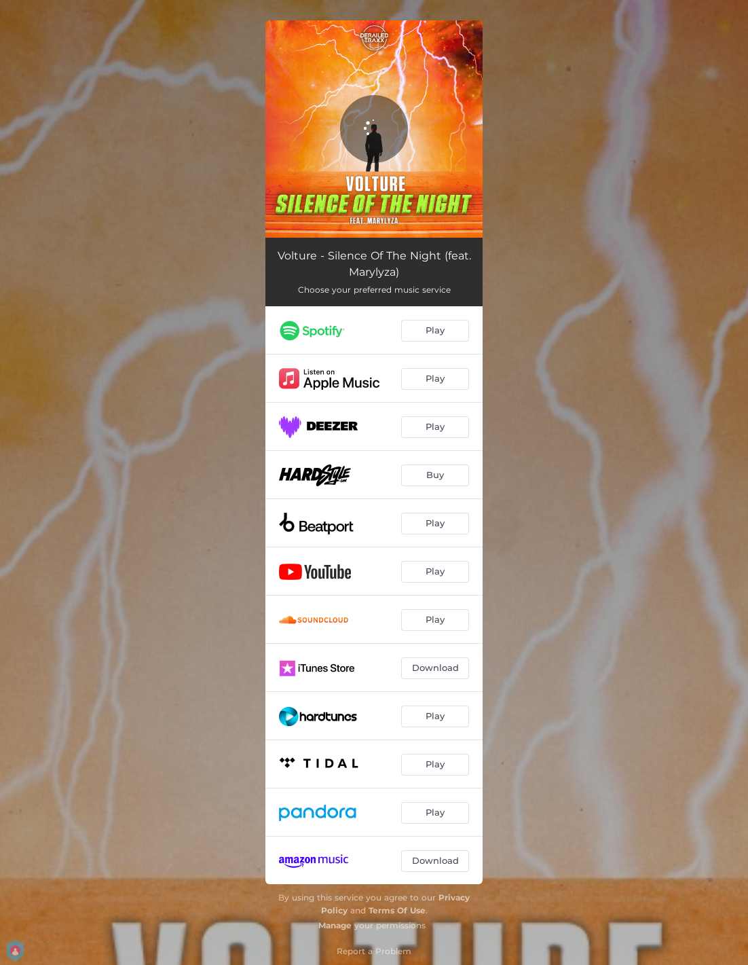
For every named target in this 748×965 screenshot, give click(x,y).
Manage (335, 925)
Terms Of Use (397, 910)
